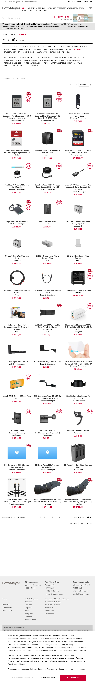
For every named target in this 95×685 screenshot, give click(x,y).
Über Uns (6, 605)
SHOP (13, 34)
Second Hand (30, 620)
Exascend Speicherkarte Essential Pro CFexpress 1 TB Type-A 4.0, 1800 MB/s (47, 116)
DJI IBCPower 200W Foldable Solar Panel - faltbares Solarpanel (47, 327)
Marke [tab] (21, 40)
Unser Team (7, 611)
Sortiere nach (72, 85)
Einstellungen (48, 678)
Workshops (49, 611)
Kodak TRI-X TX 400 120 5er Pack (17, 396)
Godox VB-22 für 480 (47, 222)
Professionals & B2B (53, 602)
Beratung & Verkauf (52, 605)
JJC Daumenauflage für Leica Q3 (47, 362)
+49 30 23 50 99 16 (80, 591)
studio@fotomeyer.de (81, 594)
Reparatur (49, 608)
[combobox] (26, 18)
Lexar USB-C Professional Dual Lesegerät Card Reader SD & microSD (78, 187)
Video (27, 611)
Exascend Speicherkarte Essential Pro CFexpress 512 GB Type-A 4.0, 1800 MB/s (17, 116)
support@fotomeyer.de (54, 594)
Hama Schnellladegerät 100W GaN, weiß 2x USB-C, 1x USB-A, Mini (78, 327)
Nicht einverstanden (22, 678)
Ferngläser (29, 614)
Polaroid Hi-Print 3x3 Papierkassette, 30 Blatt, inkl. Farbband (16, 327)
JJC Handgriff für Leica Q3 (17, 362)
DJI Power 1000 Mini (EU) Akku (78, 290)
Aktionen (28, 602)
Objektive (28, 608)
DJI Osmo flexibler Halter (78, 431)
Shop (4, 599)
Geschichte (7, 608)
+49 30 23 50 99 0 (62, 17)
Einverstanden (73, 678)
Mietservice (49, 614)
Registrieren (74, 2)
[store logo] (11, 8)
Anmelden (87, 2)
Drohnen (28, 617)
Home (4, 34)
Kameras (28, 605)
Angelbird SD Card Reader (16, 222)
